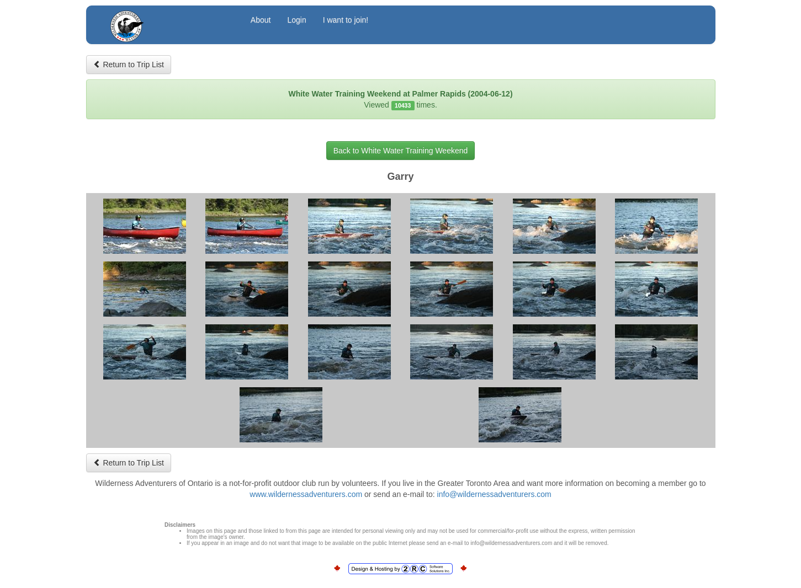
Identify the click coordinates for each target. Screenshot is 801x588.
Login (296, 19)
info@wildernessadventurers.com (494, 494)
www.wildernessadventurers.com (306, 494)
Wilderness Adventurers (170, 21)
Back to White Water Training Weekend (400, 150)
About (261, 19)
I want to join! (346, 19)
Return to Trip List (128, 64)
